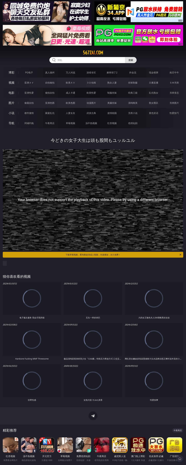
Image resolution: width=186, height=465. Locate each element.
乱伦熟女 (153, 92)
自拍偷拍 (49, 82)
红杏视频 (112, 123)
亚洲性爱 (29, 92)
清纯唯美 (132, 102)
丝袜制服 (132, 82)
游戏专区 (91, 72)
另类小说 (132, 113)
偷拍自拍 (49, 92)
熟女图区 (153, 102)
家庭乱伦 (49, 113)
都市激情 (29, 113)
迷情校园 (112, 113)
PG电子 (29, 72)
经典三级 (132, 92)
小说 (11, 113)
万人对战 (70, 72)
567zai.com (93, 53)
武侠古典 (91, 113)
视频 (11, 83)
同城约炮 (29, 123)
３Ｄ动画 (91, 82)
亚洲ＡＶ (29, 82)
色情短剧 (132, 123)
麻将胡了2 (112, 72)
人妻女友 (70, 113)
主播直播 (153, 82)
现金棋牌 (153, 72)
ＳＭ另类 (174, 82)
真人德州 (49, 72)
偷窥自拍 (29, 102)
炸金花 (132, 72)
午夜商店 (49, 123)
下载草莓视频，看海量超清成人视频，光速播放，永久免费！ (124, 254)
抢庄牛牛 (174, 72)
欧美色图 (70, 102)
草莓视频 (70, 123)
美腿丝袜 (112, 102)
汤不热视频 (91, 123)
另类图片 (174, 102)
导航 (11, 123)
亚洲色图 (49, 102)
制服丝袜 (112, 92)
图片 (11, 103)
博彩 (11, 72)
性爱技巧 (174, 113)
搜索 (130, 60)
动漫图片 (91, 102)
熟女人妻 (112, 82)
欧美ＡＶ (70, 82)
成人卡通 (70, 92)
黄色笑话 (153, 113)
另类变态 (174, 92)
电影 (11, 93)
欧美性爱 (91, 92)
